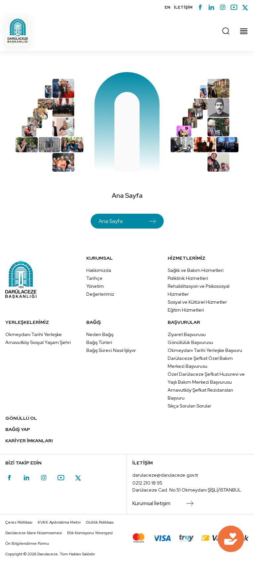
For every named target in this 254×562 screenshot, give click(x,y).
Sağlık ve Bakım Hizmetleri (196, 270)
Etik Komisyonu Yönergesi (90, 533)
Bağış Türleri (99, 342)
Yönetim (95, 286)
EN (168, 7)
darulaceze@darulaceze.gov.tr (165, 475)
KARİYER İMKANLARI (29, 441)
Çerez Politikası (18, 522)
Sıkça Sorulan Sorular (189, 406)
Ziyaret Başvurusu (187, 334)
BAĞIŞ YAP (17, 429)
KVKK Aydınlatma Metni (59, 522)
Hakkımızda (98, 270)
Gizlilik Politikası (100, 522)
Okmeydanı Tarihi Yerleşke (33, 334)
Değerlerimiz (100, 294)
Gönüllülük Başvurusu (190, 342)
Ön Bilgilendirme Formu (27, 543)
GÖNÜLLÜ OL (21, 418)
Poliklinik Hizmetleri (188, 278)
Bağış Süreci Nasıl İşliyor (111, 350)
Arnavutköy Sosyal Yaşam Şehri (38, 342)
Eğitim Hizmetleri (186, 310)
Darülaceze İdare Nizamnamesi (33, 533)
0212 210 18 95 (147, 483)
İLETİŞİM (183, 7)
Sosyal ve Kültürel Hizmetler (197, 302)
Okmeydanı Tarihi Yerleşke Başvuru (205, 350)
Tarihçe (94, 278)
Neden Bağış (99, 334)
